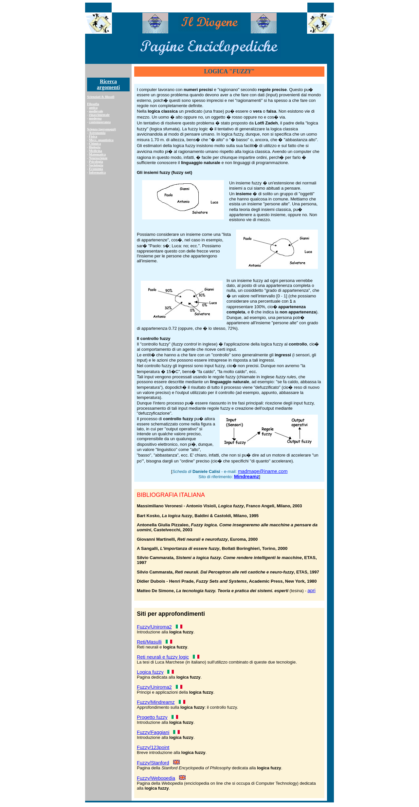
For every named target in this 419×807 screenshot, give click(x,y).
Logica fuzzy (150, 672)
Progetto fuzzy (152, 717)
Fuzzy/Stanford (153, 762)
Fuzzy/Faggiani (153, 732)
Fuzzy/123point (153, 747)
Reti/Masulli (149, 642)
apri (311, 590)
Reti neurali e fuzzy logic (163, 657)
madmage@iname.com (263, 471)
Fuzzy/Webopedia (156, 778)
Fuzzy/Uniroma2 (154, 626)
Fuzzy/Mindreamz (156, 702)
